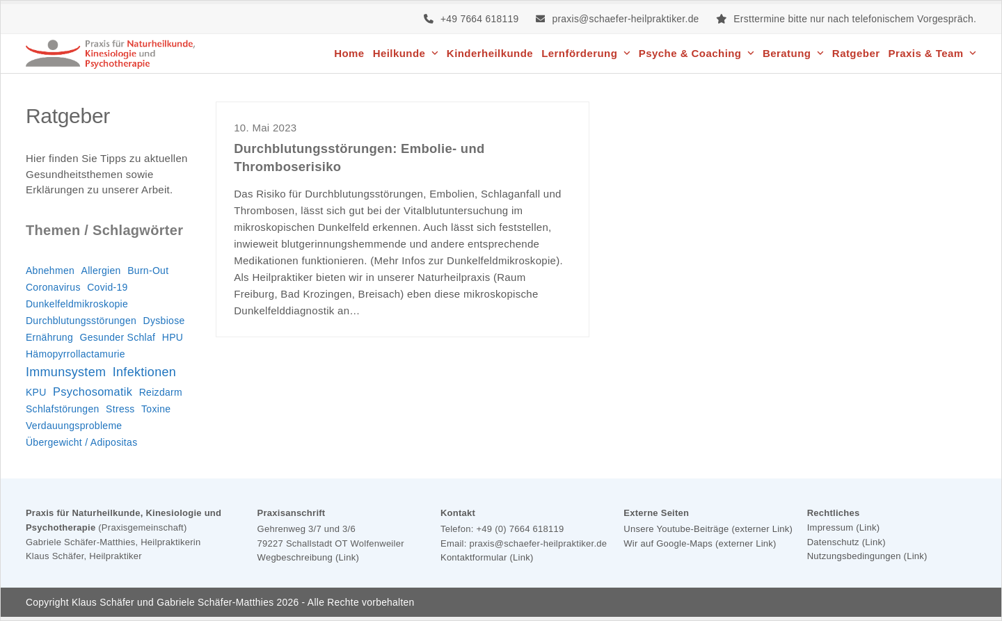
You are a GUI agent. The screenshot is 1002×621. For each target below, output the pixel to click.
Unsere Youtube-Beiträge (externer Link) (708, 529)
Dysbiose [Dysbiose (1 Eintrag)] (164, 320)
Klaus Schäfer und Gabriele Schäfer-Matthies (172, 602)
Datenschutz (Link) (846, 542)
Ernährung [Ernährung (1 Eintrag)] (49, 337)
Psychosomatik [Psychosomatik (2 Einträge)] (92, 391)
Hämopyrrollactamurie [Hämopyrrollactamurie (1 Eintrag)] (75, 354)
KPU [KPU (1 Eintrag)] (36, 392)
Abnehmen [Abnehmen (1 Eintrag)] (50, 270)
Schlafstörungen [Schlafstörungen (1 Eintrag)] (63, 408)
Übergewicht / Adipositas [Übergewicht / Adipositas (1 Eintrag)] (82, 442)
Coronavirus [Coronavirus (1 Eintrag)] (53, 287)
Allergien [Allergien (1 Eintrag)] (101, 270)
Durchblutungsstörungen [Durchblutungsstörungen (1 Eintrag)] (81, 320)
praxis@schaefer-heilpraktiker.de (625, 18)
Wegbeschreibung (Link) (308, 557)
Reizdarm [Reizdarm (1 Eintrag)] (160, 392)
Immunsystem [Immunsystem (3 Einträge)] (66, 372)
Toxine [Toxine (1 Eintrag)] (155, 408)
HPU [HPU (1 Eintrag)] (172, 337)
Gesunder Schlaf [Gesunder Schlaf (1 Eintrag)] (118, 337)
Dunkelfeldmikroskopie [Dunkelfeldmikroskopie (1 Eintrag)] (77, 303)
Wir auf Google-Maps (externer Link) (699, 543)
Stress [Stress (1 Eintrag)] (120, 408)
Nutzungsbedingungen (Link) (867, 556)
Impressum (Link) (843, 527)
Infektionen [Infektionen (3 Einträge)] (144, 372)
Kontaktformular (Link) (487, 557)
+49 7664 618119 (479, 18)
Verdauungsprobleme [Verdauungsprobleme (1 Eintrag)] (74, 425)
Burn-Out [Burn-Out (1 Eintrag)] (147, 270)
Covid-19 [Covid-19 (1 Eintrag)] (107, 287)
